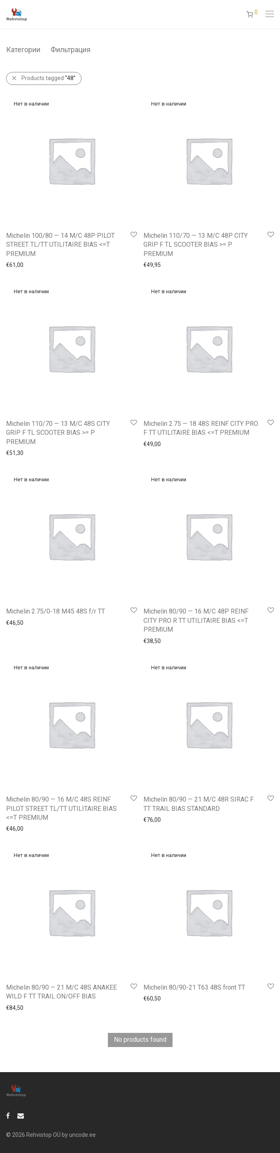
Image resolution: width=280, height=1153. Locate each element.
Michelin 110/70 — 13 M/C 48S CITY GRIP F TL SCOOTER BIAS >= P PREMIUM (58, 433)
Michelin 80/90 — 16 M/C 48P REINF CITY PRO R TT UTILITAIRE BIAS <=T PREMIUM (195, 620)
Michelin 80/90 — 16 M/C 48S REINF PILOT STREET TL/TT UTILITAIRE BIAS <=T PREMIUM (61, 808)
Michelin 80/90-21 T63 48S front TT (194, 987)
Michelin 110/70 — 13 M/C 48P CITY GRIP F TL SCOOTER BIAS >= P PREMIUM (195, 245)
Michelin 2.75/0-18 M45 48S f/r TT (55, 611)
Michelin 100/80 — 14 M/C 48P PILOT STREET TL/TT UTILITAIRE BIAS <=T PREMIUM (60, 245)
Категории (23, 49)
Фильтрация (71, 49)
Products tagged (48, 78)
